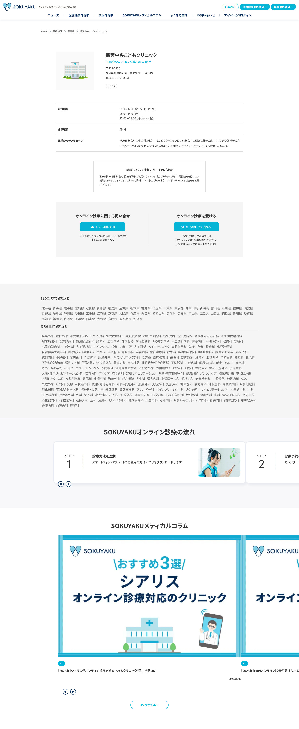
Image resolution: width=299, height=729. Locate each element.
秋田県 (90, 308)
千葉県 (168, 308)
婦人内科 (153, 378)
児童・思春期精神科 (171, 373)
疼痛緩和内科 (187, 352)
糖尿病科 (74, 352)
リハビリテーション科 (214, 389)
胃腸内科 (216, 400)
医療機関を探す (78, 15)
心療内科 (158, 394)
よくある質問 (179, 15)
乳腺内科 (90, 357)
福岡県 (71, 31)
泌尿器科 (248, 394)
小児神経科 (224, 346)
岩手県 (68, 308)
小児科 (113, 394)
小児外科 (101, 394)
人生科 (140, 378)
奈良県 (145, 313)
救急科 (171, 352)
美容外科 (151, 400)
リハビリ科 (97, 336)
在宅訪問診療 (132, 336)
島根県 (182, 313)
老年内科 (166, 400)
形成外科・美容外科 (151, 384)
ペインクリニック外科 (126, 357)
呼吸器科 (214, 384)
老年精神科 (203, 378)
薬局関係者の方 (283, 7)
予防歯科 (226, 357)
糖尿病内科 (136, 400)
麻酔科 (74, 405)
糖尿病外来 (226, 373)
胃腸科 (87, 378)
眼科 (112, 400)
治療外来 (114, 378)
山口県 (215, 313)
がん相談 (128, 378)
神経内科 (233, 378)
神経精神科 (205, 352)
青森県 (57, 308)
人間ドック (48, 378)
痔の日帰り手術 (52, 368)
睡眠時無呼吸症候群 (155, 362)
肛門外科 (202, 400)
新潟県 (204, 308)
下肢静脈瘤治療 (52, 362)
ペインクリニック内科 (170, 389)
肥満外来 (104, 357)
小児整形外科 (79, 336)
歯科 (217, 394)
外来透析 (242, 352)
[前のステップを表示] (61, 484)
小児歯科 (235, 368)
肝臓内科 (119, 362)
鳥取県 (171, 313)
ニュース (53, 15)
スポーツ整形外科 (69, 378)
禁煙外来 (48, 384)
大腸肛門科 (179, 346)
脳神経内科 (231, 400)
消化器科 (48, 389)
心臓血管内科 (51, 346)
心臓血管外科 (175, 394)
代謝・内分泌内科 (103, 384)
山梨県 (248, 308)
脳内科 (227, 341)
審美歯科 (76, 357)
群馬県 (145, 308)
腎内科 (188, 368)
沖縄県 (137, 318)
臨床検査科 (160, 357)
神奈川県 (192, 308)
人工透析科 (83, 346)
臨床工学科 (196, 346)
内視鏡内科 (230, 384)
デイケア (104, 373)
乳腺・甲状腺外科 (78, 384)
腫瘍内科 (198, 341)
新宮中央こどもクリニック (93, 31)
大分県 (101, 318)
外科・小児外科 (126, 384)
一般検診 (219, 378)
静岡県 (68, 313)
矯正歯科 (111, 389)
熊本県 (90, 318)
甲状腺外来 (243, 373)
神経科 (239, 357)
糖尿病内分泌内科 (206, 336)
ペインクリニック (159, 346)
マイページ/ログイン (237, 15)
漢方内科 (200, 384)
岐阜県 (57, 313)
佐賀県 (68, 318)
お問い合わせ (206, 15)
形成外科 (126, 394)
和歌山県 (158, 313)
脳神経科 (88, 352)
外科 (79, 394)
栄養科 (174, 357)
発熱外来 (48, 336)
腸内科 (100, 341)
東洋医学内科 (170, 378)
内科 (251, 389)
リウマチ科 (192, 389)
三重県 (90, 313)
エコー (79, 368)
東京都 (179, 308)
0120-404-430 (105, 227)
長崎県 (79, 318)
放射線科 (192, 394)
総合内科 (118, 373)
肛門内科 (91, 373)
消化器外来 (146, 368)
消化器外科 (66, 400)
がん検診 (134, 362)
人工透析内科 (180, 341)
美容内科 (142, 352)
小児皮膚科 (113, 336)
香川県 (237, 313)
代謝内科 (48, 357)
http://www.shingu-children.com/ (127, 61)
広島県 (204, 313)
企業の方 (230, 7)
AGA (244, 378)
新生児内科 (184, 336)
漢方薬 (146, 357)
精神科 (121, 400)
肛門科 (60, 384)
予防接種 (107, 368)
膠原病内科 (206, 362)
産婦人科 (82, 400)
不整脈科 (177, 362)
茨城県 (123, 308)
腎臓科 (238, 341)
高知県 (46, 318)
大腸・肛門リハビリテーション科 (62, 373)
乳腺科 (250, 357)
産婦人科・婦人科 (67, 389)
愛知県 (79, 313)
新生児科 (169, 336)
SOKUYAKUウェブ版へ (196, 227)
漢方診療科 (66, 341)
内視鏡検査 (163, 368)
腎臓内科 (48, 405)
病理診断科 (143, 341)
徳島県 (226, 313)
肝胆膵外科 (213, 341)
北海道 (46, 308)
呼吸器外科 (66, 394)
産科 (93, 400)
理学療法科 (49, 341)
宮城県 (79, 308)
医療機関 (58, 31)
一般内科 (191, 362)
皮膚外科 (100, 378)
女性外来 (62, 336)
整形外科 (206, 394)
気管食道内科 (231, 394)
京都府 (112, 313)
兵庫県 (134, 313)
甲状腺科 (113, 352)
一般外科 (68, 346)
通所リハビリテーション (141, 373)
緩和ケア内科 (152, 336)
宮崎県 (112, 318)
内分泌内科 (238, 389)
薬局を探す (106, 15)
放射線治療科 (85, 341)
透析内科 (187, 378)
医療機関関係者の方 (255, 7)
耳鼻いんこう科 (184, 400)
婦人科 (88, 394)
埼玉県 (157, 308)
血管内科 (113, 341)
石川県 (226, 308)
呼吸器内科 (49, 394)
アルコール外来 (234, 362)
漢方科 (100, 352)
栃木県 (134, 308)
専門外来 (201, 368)
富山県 (215, 308)
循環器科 (186, 384)
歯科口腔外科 (218, 368)
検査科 (210, 346)
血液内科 (62, 405)
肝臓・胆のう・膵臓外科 (97, 362)
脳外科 (177, 368)
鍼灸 (219, 362)
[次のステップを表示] (68, 484)
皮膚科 (102, 400)
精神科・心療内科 (92, 389)
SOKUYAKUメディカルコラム (142, 15)
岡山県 (193, 313)
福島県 (112, 308)
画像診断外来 (224, 352)
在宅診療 (127, 341)
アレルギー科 (145, 389)
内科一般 (126, 346)
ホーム (44, 31)
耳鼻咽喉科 (247, 384)
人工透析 (140, 346)
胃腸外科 (127, 352)
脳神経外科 (248, 400)
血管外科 (212, 357)
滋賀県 (101, 313)
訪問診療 (187, 357)
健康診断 (192, 373)
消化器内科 (49, 400)
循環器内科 (142, 394)
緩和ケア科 (72, 362)
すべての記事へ (149, 705)
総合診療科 (157, 352)
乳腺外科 (172, 384)
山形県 (101, 308)
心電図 (68, 368)
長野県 (46, 313)
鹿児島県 (125, 318)
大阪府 (123, 313)
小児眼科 (62, 357)
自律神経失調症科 (54, 352)
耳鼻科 (199, 357)
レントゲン (92, 368)
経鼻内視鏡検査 (126, 368)
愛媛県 (248, 313)
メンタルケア (208, 373)
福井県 (237, 308)
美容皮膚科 (127, 389)
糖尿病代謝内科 (231, 336)
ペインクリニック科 (105, 346)
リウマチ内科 (161, 341)
